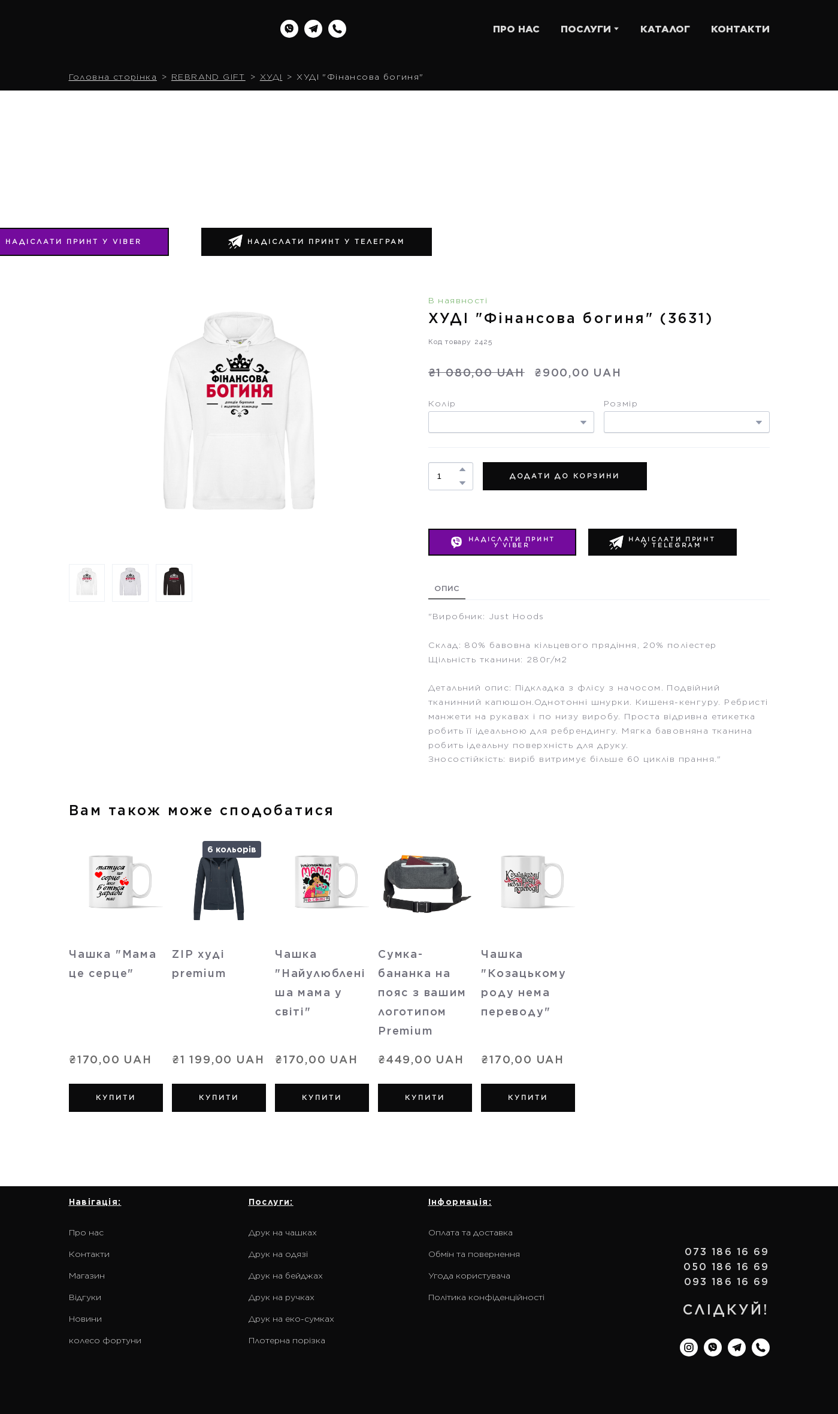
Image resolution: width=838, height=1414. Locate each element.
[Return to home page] (145, 29)
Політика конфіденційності (486, 1297)
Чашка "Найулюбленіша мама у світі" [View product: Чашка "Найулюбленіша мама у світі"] (320, 983)
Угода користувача (469, 1275)
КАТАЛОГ (665, 29)
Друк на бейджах (286, 1275)
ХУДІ (271, 77)
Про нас (86, 1232)
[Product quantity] (447, 476)
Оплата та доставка (470, 1232)
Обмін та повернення (474, 1254)
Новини (85, 1318)
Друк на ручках (281, 1297)
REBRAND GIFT (208, 77)
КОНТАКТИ (740, 29)
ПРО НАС (516, 29)
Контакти (89, 1254)
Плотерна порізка (287, 1340)
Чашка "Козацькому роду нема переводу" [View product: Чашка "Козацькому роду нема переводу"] (524, 983)
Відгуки (85, 1297)
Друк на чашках (283, 1232)
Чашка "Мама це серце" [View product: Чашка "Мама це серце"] (113, 963)
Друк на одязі (278, 1254)
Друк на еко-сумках (291, 1318)
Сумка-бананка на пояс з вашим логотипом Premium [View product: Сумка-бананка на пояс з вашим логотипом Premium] (422, 992)
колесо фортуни (105, 1340)
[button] (289, 29)
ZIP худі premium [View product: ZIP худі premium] (199, 963)
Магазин (87, 1275)
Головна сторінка (113, 77)
